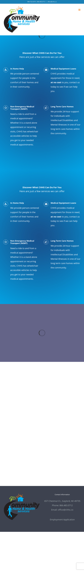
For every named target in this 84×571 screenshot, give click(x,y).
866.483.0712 (41, 2)
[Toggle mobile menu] (79, 10)
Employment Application (62, 519)
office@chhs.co (52, 2)
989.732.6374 (31, 2)
